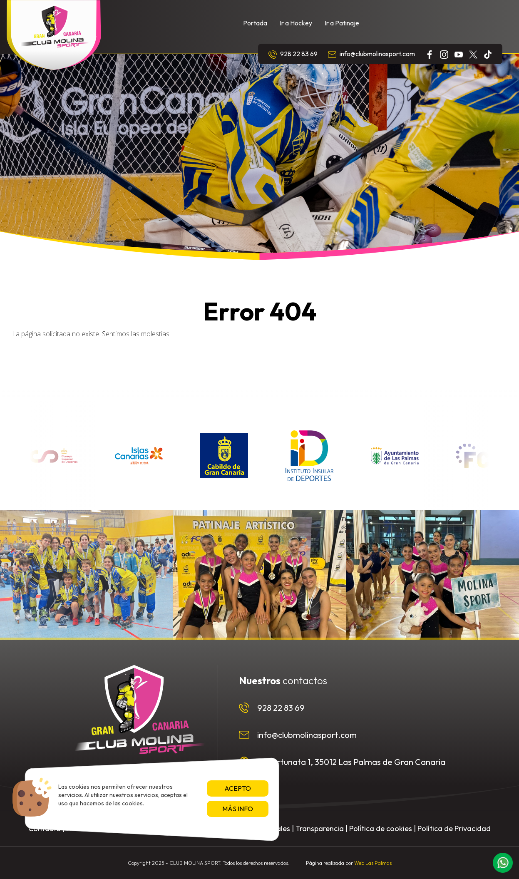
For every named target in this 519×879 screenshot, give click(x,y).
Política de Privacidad (454, 828)
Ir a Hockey (296, 23)
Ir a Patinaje (342, 23)
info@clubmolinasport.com (371, 54)
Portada (255, 23)
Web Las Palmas (373, 863)
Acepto (237, 788)
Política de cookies (380, 828)
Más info (237, 809)
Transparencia (320, 828)
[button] (503, 863)
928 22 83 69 (293, 54)
